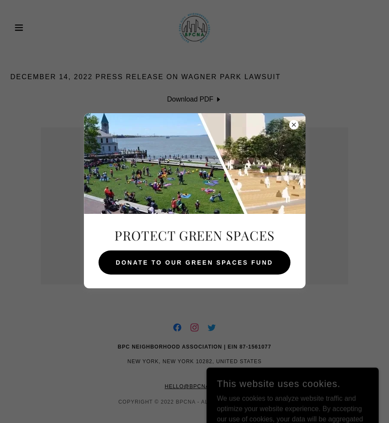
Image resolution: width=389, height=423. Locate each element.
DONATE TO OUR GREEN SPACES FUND (194, 262)
